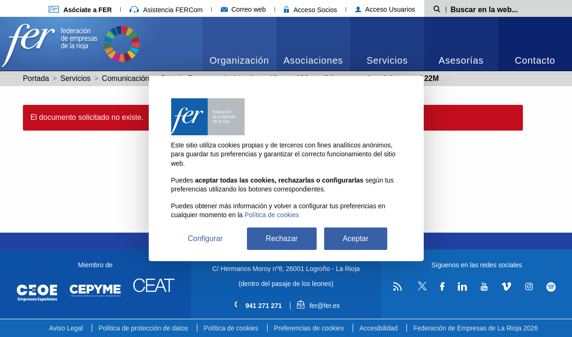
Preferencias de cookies (309, 328)
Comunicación (125, 78)
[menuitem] (239, 44)
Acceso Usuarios (385, 9)
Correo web (243, 9)
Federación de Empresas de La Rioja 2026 (475, 328)
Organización (239, 60)
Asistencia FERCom (166, 10)
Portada (36, 78)
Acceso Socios (310, 10)
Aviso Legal (66, 328)
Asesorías (461, 60)
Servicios (387, 60)
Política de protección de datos (143, 328)
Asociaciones (313, 60)
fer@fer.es (318, 305)
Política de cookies (231, 328)
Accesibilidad (379, 328)
